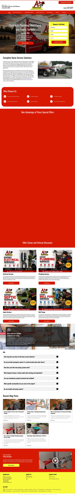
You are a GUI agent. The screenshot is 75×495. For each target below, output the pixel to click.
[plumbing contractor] (14, 404)
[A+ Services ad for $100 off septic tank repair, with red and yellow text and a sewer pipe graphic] (21, 177)
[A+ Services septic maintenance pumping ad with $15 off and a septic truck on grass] (54, 177)
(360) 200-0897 (68, 8)
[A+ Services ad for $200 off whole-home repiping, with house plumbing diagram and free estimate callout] (21, 128)
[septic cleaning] (37, 428)
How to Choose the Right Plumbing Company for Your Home (13, 436)
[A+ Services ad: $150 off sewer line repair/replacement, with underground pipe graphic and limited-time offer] (54, 152)
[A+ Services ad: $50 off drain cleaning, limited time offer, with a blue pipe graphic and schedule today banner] (54, 226)
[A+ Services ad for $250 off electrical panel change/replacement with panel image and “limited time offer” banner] (21, 202)
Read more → (6, 420)
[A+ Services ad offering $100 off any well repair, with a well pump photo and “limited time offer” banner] (54, 128)
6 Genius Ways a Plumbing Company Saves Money (36, 412)
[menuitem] (9, 12)
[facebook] (27, 479)
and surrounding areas (7, 482)
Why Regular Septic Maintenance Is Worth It (36, 436)
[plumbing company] (37, 404)
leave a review (27, 343)
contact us (28, 79)
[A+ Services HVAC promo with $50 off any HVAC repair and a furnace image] (21, 226)
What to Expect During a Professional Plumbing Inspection (61, 412)
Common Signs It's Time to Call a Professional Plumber (14, 412)
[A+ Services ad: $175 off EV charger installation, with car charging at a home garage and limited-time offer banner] (54, 202)
